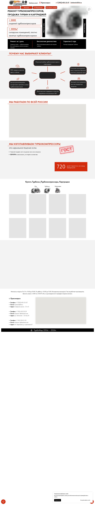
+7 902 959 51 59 (21, 320)
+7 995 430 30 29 (21, 311)
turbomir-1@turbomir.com (21, 313)
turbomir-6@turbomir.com (21, 322)
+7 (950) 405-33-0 (21, 302)
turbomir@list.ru (19, 304)
